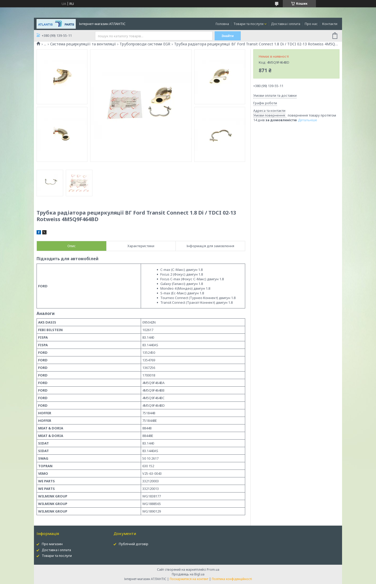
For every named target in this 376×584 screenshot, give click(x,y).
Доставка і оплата (285, 23)
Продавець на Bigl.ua (188, 574)
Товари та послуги (248, 23)
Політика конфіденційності (232, 579)
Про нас (311, 23)
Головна (222, 23)
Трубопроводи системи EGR (145, 44)
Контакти (329, 23)
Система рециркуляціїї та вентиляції (83, 44)
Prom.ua (213, 569)
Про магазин (52, 544)
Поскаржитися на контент (189, 579)
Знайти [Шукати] (227, 36)
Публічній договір (133, 544)
